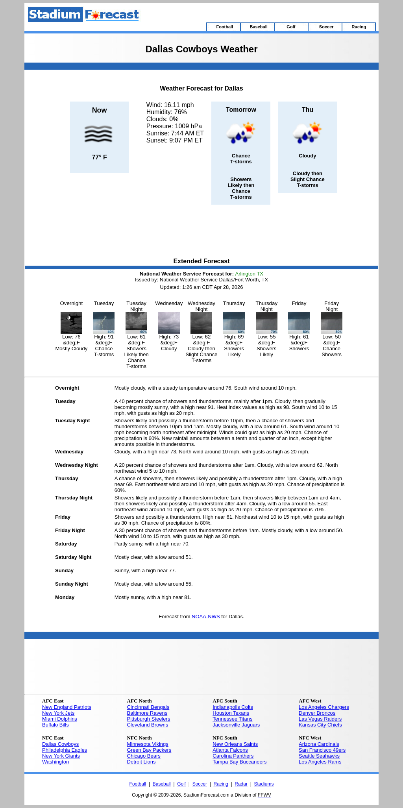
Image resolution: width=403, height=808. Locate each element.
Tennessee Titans (232, 719)
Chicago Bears (144, 756)
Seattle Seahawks (319, 756)
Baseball (162, 784)
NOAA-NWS (206, 616)
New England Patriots (66, 707)
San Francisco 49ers (322, 750)
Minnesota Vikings (147, 744)
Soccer (199, 784)
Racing (220, 784)
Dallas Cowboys (60, 744)
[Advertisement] (201, 232)
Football (137, 784)
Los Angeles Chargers (324, 707)
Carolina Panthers (233, 756)
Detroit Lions (141, 762)
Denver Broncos (317, 713)
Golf (181, 784)
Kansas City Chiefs (320, 725)
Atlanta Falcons (230, 750)
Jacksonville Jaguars (236, 725)
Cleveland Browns (147, 725)
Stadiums (264, 784)
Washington (55, 762)
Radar (241, 784)
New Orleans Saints (235, 744)
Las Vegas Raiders (320, 719)
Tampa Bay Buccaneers (239, 762)
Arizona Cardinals (319, 744)
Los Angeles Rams (320, 762)
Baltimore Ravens (147, 713)
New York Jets (58, 713)
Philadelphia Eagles (64, 750)
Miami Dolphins (59, 719)
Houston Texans (231, 713)
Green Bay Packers (149, 750)
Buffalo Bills (55, 725)
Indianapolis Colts (233, 707)
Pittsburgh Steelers (148, 719)
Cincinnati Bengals (148, 707)
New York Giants (61, 756)
